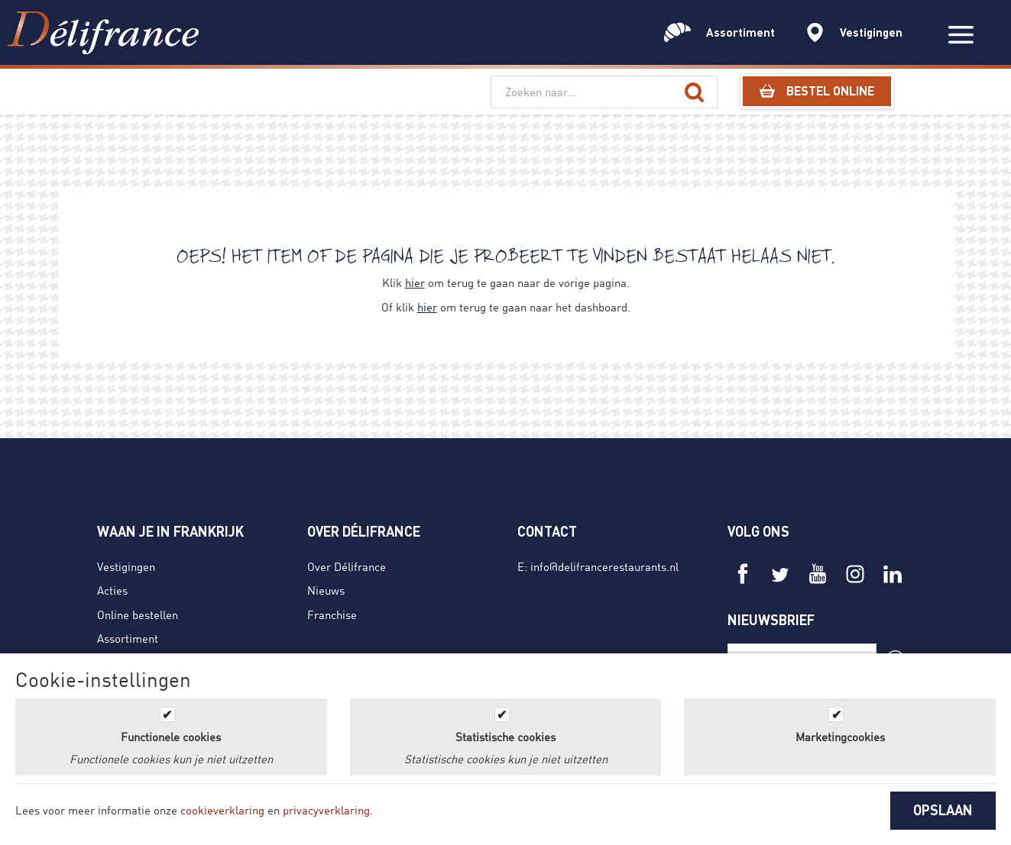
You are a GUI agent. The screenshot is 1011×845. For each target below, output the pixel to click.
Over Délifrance (346, 566)
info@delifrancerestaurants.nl (604, 566)
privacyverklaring (326, 810)
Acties (112, 590)
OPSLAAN (943, 809)
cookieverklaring (222, 810)
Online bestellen (137, 614)
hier (415, 282)
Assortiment (127, 638)
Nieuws (326, 590)
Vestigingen (126, 566)
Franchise (332, 614)
